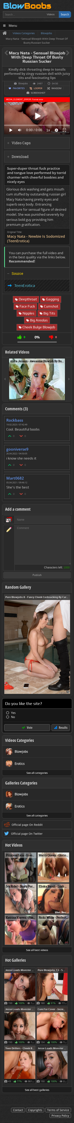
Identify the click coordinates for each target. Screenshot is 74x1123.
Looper (38, 88)
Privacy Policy (60, 1115)
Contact (18, 1110)
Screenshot (38, 92)
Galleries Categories (21, 783)
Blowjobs (23, 83)
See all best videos (37, 950)
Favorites (19, 88)
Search (65, 14)
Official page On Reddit (27, 825)
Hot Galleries (15, 960)
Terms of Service (58, 1110)
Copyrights (35, 1110)
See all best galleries (37, 1089)
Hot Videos (13, 845)
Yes (13, 712)
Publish (37, 575)
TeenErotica (24, 285)
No (13, 716)
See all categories (37, 772)
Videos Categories (19, 740)
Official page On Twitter (27, 834)
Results (63, 727)
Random (56, 88)
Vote (29, 727)
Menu (13, 26)
